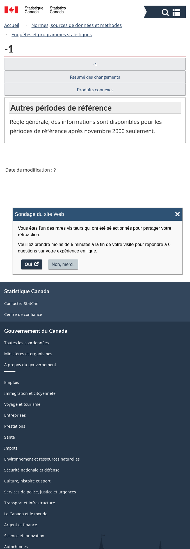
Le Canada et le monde (25, 513)
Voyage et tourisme (22, 404)
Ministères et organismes (28, 353)
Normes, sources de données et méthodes (76, 25)
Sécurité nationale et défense (31, 470)
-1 (95, 64)
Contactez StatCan (21, 303)
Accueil (11, 25)
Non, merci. (63, 264)
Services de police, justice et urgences (40, 492)
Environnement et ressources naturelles (42, 459)
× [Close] (177, 214)
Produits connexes (95, 89)
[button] (165, 12)
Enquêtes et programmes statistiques (52, 34)
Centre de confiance (23, 314)
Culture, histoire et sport (27, 481)
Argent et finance (20, 524)
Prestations (14, 426)
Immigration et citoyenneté (30, 393)
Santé (9, 437)
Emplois (11, 382)
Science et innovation (24, 535)
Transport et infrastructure (29, 502)
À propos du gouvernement (30, 364)
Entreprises (15, 415)
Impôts (10, 448)
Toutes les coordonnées (26, 342)
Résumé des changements (95, 76)
